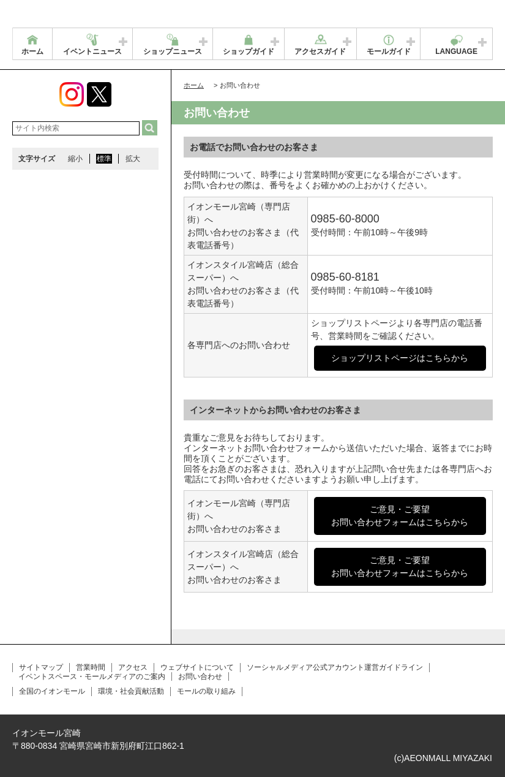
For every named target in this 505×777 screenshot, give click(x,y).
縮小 (75, 158)
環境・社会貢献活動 (131, 691)
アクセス (133, 667)
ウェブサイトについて (197, 667)
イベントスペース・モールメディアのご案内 (91, 676)
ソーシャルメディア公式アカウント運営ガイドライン (335, 667)
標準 (104, 158)
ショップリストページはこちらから (399, 358)
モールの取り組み (206, 691)
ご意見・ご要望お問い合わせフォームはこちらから (399, 515)
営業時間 (90, 667)
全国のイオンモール (52, 691)
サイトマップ (41, 667)
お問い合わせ (200, 676)
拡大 (132, 158)
